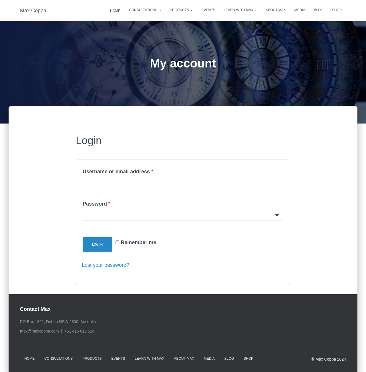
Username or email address (118, 171)
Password (96, 204)
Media (300, 10)
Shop (337, 10)
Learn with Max (240, 10)
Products (181, 10)
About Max (276, 10)
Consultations (145, 10)
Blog (318, 10)
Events (208, 10)
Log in (97, 244)
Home (114, 11)
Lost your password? (105, 265)
